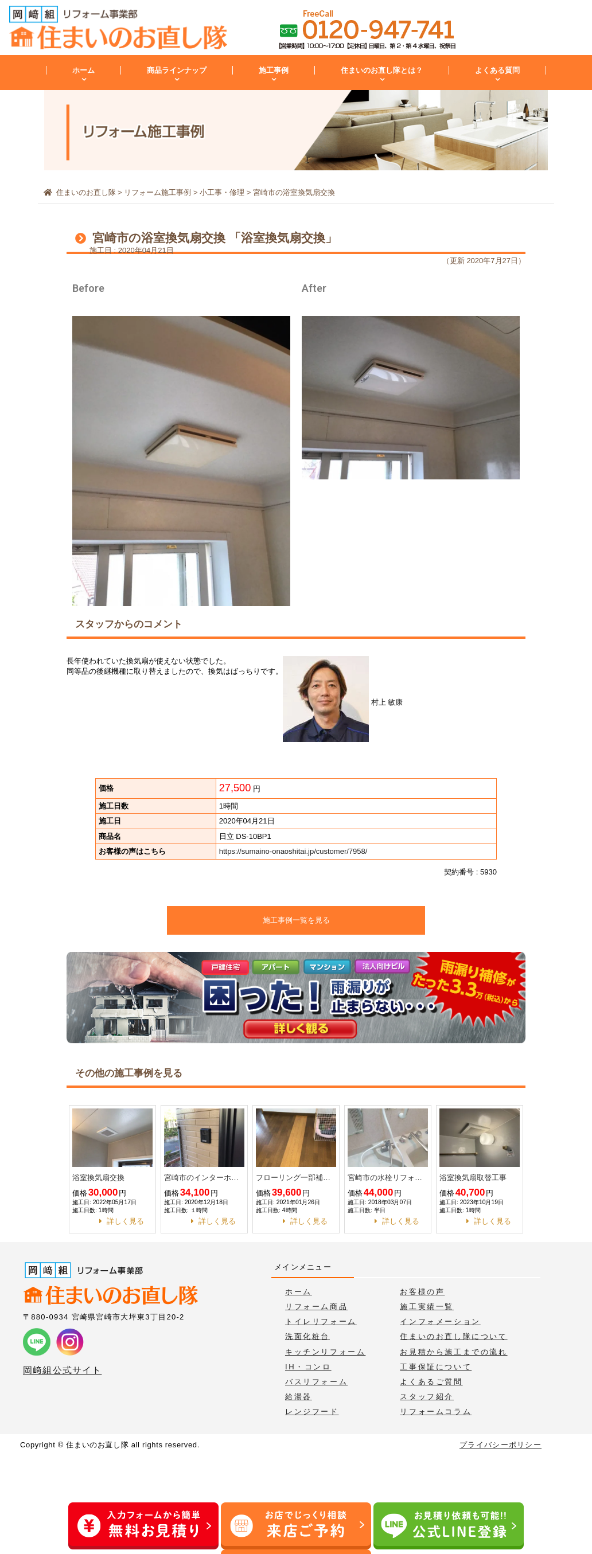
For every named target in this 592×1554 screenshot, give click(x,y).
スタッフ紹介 (427, 1396)
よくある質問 (497, 70)
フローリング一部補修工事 (296, 1177)
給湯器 (298, 1396)
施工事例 (274, 70)
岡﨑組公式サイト (62, 1370)
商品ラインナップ (177, 70)
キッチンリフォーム (325, 1352)
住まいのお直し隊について (453, 1336)
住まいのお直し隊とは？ (382, 70)
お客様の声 (422, 1291)
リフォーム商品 (316, 1306)
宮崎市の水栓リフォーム (388, 1177)
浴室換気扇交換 (98, 1177)
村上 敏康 (343, 702)
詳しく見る (125, 1221)
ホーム (83, 70)
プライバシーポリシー (500, 1444)
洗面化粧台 (307, 1336)
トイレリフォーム (321, 1321)
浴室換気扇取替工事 (473, 1177)
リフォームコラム (436, 1411)
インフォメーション (440, 1321)
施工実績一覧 (427, 1306)
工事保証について (436, 1366)
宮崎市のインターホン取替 (204, 1177)
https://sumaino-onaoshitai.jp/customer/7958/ (293, 851)
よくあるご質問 (431, 1381)
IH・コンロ (308, 1366)
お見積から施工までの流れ (453, 1352)
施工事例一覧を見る (296, 920)
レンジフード (312, 1411)
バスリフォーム (316, 1381)
